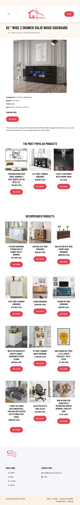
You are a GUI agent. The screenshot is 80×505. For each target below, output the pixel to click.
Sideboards (27, 97)
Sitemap (70, 501)
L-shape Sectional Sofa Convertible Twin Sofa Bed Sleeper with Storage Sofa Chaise (16, 411)
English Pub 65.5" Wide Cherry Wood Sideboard (64, 249)
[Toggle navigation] (8, 14)
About (12, 485)
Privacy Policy (61, 501)
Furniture (19, 97)
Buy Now (12, 119)
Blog (11, 477)
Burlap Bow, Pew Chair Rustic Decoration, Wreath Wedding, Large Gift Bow (64, 405)
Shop (69, 14)
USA (55, 3)
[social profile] (15, 3)
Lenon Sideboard (40, 301)
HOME (12, 473)
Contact (12, 481)
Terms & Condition (66, 499)
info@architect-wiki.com (65, 3)
